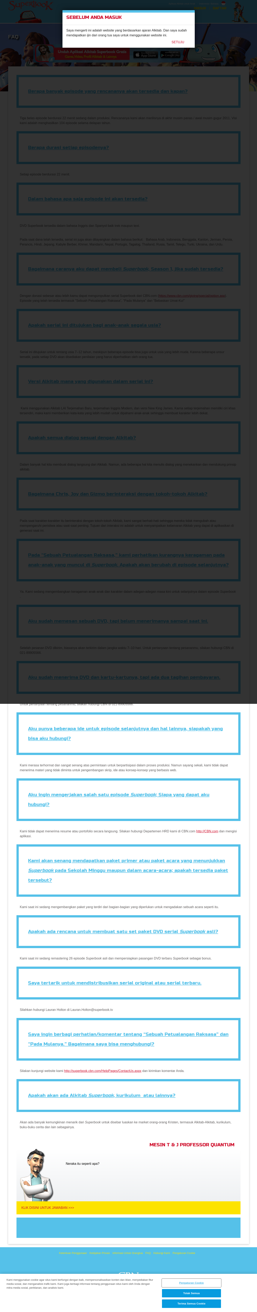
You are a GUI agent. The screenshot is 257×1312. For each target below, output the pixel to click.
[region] (128, 1293)
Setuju (178, 42)
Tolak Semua (191, 1293)
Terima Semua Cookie (191, 1303)
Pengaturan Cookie (191, 1282)
